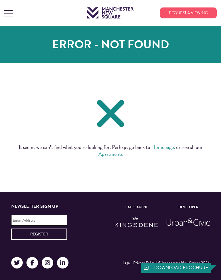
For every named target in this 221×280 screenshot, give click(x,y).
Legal (127, 263)
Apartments (110, 154)
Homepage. (163, 147)
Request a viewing (188, 13)
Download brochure (181, 267)
